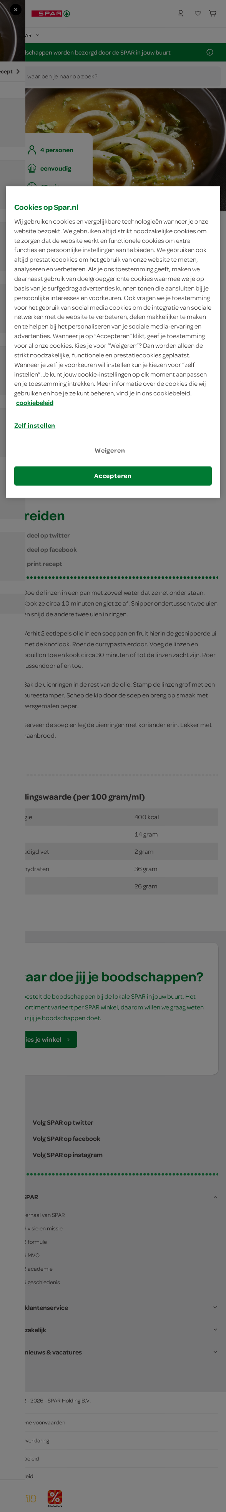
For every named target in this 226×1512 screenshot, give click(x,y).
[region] (113, 342)
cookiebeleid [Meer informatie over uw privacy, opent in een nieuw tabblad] (34, 402)
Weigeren (110, 450)
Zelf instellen (35, 425)
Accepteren (113, 475)
